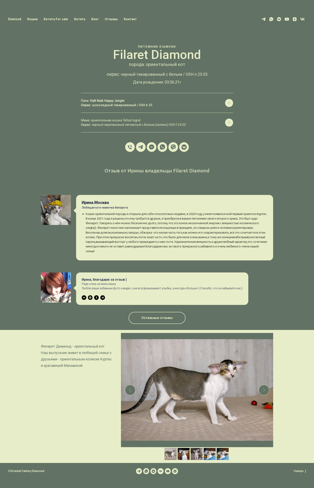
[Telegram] (263, 19)
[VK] (302, 19)
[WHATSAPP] (162, 147)
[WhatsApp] (271, 19)
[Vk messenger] (279, 19)
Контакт (130, 19)
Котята (79, 19)
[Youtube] (286, 19)
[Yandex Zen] (294, 19)
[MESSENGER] (151, 147)
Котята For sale (56, 19)
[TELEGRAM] (141, 147)
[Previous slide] (130, 390)
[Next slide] (264, 390)
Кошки (32, 19)
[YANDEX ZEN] (175, 471)
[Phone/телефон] (130, 147)
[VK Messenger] (153, 471)
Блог (95, 19)
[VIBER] (173, 147)
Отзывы (111, 19)
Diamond (14, 19)
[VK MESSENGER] (184, 147)
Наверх (300, 471)
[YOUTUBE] (168, 471)
